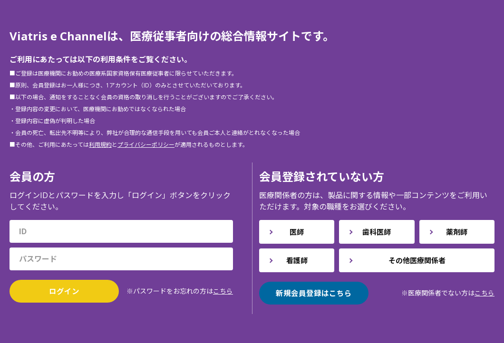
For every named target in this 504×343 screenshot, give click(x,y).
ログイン (64, 291)
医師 (296, 231)
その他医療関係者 (417, 260)
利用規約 (100, 144)
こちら (223, 290)
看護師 (296, 260)
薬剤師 (457, 231)
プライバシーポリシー (145, 144)
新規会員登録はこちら (314, 293)
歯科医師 (376, 231)
